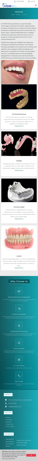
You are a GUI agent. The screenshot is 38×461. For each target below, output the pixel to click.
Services (18, 14)
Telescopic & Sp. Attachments (24, 440)
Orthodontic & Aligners (22, 442)
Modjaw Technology (21, 445)
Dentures (8, 446)
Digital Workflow (10, 439)
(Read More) (19, 126)
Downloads (9, 419)
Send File (31, 1)
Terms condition (10, 426)
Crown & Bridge (9, 444)
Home (12, 14)
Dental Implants (9, 441)
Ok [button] (31, 455)
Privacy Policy (9, 424)
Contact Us (9, 422)
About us (8, 417)
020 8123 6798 (19, 1)
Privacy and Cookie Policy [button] (8, 458)
